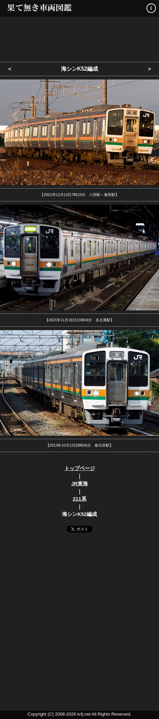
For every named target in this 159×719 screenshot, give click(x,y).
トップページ (79, 468)
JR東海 (79, 483)
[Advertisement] (79, 37)
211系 (79, 499)
